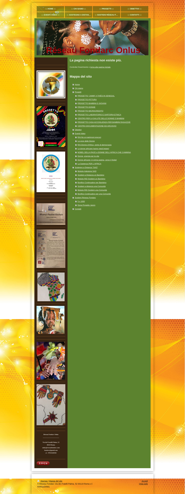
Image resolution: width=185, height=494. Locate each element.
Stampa (42, 481)
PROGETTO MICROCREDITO (90, 111)
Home (77, 84)
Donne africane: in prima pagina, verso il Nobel (97, 160)
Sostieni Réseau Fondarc (85, 198)
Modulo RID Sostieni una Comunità (92, 190)
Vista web (143, 484)
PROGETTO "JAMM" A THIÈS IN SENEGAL (96, 96)
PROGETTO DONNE (86, 107)
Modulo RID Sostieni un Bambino (91, 179)
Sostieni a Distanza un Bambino (91, 175)
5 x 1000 (81, 201)
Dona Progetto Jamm (86, 205)
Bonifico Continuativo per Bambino (92, 182)
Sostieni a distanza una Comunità (92, 186)
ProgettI (78, 92)
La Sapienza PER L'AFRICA (89, 164)
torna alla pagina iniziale (100, 67)
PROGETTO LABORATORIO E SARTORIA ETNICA (99, 115)
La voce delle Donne (86, 141)
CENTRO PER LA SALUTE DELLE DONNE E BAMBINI (101, 118)
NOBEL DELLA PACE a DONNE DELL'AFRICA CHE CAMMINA (104, 152)
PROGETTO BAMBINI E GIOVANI (92, 103)
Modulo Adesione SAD (87, 171)
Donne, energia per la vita (88, 156)
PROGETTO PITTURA (87, 99)
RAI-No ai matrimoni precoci (89, 137)
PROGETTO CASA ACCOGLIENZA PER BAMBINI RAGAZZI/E (104, 122)
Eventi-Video (80, 133)
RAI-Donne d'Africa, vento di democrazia (94, 145)
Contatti (78, 209)
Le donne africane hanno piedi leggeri (93, 149)
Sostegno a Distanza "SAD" (86, 167)
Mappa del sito (55, 481)
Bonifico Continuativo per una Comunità (94, 194)
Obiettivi (78, 130)
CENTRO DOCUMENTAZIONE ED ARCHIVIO (97, 126)
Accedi (145, 481)
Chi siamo (79, 88)
